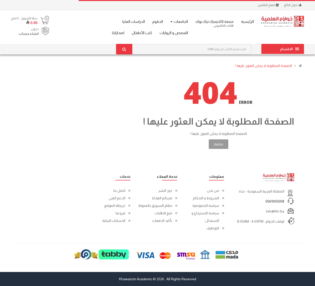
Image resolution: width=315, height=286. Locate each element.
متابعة (218, 144)
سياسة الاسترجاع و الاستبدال (205, 217)
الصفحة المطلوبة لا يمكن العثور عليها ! (263, 65)
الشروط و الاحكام (206, 198)
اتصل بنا (119, 190)
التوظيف (212, 228)
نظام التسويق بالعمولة (155, 206)
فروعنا (120, 213)
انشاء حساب (29, 34)
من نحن (213, 190)
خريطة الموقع (114, 206)
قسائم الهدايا (162, 198)
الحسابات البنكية (113, 221)
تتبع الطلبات (163, 213)
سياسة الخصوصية (205, 206)
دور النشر (165, 190)
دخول (35, 29)
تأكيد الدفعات (162, 221)
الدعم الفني (117, 198)
